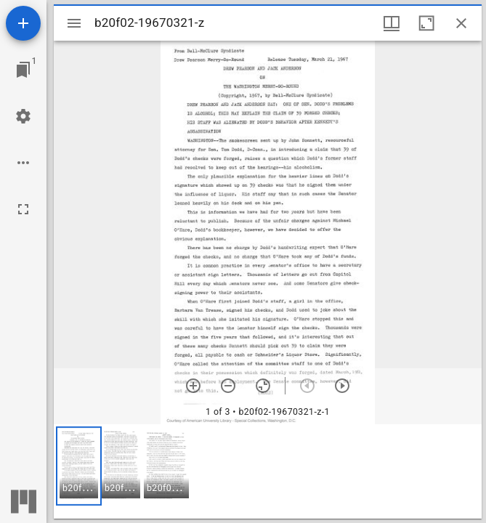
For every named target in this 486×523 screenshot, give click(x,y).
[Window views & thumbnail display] (391, 23)
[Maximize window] (426, 23)
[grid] (268, 471)
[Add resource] (23, 23)
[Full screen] (23, 209)
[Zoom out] (228, 385)
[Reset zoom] (263, 385)
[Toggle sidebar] (74, 23)
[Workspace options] (23, 162)
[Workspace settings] (23, 116)
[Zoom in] (193, 385)
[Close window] (461, 23)
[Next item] (342, 385)
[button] (79, 466)
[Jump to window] (23, 69)
